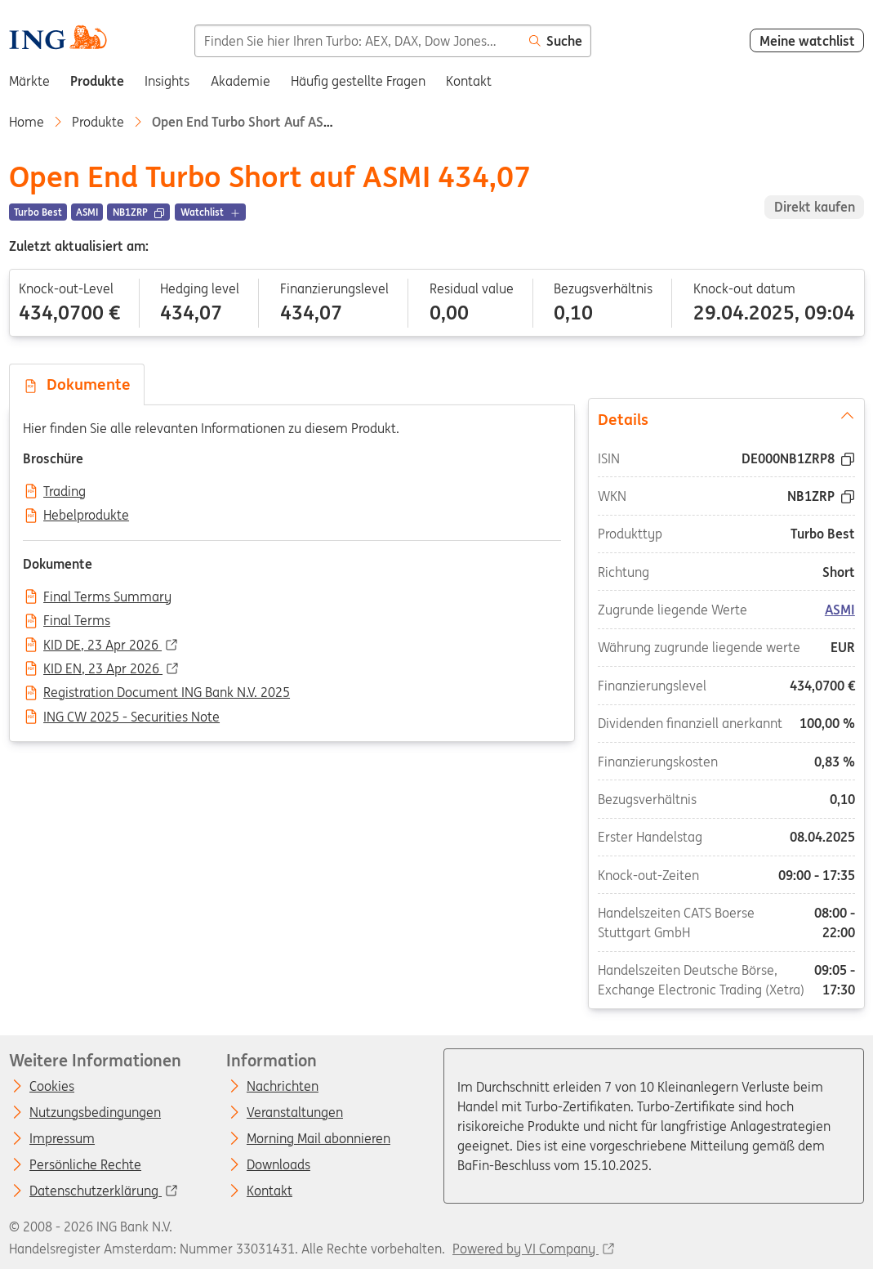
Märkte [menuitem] (29, 81)
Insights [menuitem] (167, 81)
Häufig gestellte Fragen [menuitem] (358, 81)
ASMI (840, 609)
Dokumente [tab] (77, 384)
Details (725, 417)
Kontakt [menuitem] (469, 81)
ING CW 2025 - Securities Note (131, 717)
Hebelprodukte (86, 515)
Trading (64, 492)
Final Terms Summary (107, 597)
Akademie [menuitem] (240, 81)
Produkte (98, 122)
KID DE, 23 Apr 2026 (102, 645)
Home (26, 122)
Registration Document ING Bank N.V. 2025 (166, 693)
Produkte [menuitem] (97, 81)
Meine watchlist (807, 41)
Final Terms (76, 621)
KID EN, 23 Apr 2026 (103, 669)
